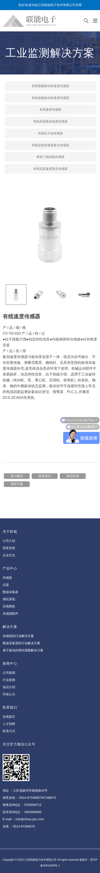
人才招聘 (9, 724)
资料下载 (16, 484)
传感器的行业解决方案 (18, 636)
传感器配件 (10, 613)
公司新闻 (9, 672)
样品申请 (73, 476)
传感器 (7, 577)
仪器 (6, 585)
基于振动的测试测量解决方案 (23, 650)
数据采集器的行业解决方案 (21, 643)
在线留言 (9, 716)
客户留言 (16, 476)
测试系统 (9, 599)
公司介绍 (9, 541)
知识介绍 (9, 687)
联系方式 (9, 731)
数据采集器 (10, 592)
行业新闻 (9, 680)
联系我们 (44, 476)
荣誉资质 (9, 548)
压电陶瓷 (9, 606)
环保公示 (9, 694)
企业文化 (9, 555)
